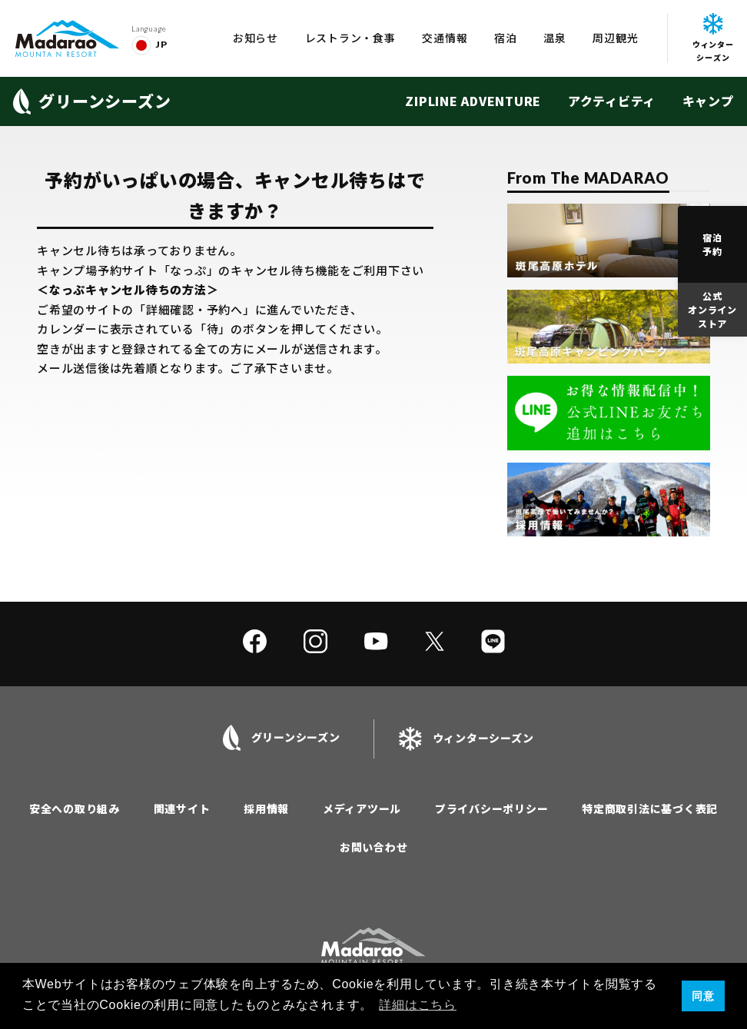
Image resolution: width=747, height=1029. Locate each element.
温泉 (554, 37)
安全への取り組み (74, 808)
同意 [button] (703, 996)
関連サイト (182, 808)
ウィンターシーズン (713, 38)
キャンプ (708, 100)
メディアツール (362, 808)
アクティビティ (612, 100)
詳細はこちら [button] (417, 1004)
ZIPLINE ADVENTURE (473, 100)
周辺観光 (615, 37)
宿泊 (505, 37)
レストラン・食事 (350, 37)
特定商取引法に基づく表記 (650, 808)
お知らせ (255, 37)
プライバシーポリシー (492, 808)
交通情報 (444, 37)
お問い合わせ (374, 847)
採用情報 (266, 808)
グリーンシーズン (92, 101)
